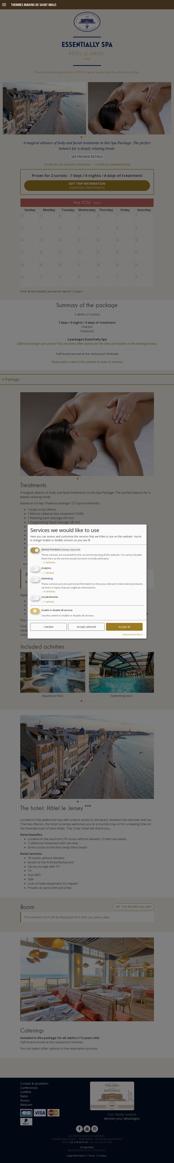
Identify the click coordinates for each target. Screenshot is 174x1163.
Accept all (124, 627)
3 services (48, 562)
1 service (47, 573)
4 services (48, 591)
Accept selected (86, 627)
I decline (48, 627)
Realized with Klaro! (132, 634)
